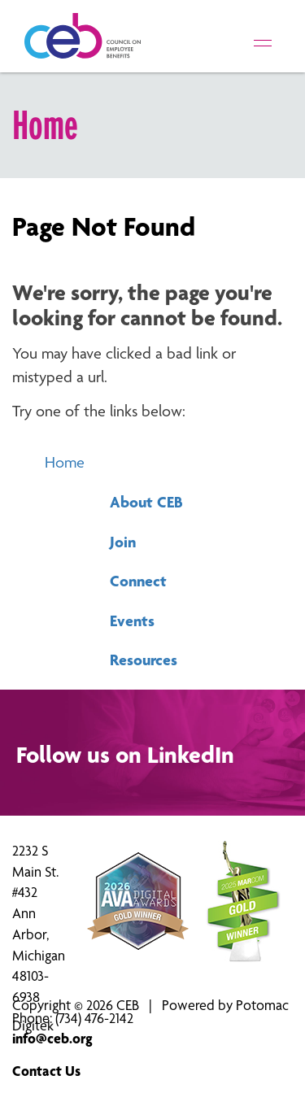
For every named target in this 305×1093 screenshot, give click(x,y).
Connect (138, 580)
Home (65, 462)
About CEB (146, 502)
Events (132, 620)
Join (123, 541)
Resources (143, 659)
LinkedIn (190, 754)
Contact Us (46, 1070)
